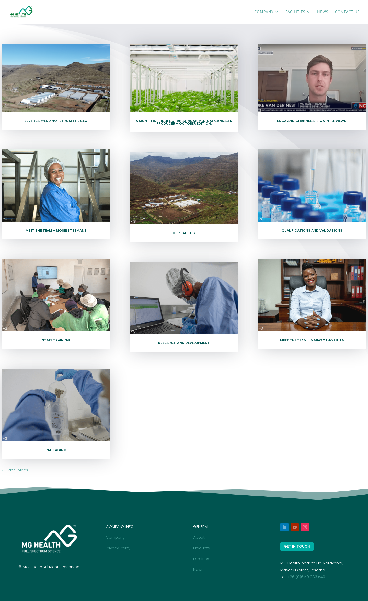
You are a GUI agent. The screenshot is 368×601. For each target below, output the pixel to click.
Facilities (295, 12)
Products (201, 548)
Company (264, 12)
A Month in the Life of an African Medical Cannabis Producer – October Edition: (184, 122)
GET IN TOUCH (297, 546)
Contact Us (347, 12)
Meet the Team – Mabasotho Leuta (312, 340)
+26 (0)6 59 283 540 (306, 577)
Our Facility (183, 233)
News (322, 12)
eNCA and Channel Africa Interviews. (312, 120)
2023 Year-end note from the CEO (55, 120)
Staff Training (56, 340)
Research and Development (184, 342)
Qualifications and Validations (312, 230)
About (199, 537)
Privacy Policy (118, 548)
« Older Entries (15, 470)
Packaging (55, 450)
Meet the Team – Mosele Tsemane (56, 230)
